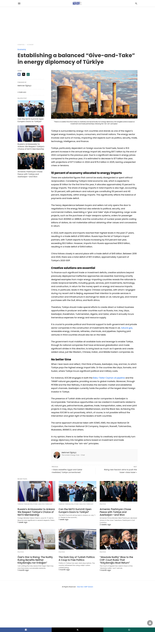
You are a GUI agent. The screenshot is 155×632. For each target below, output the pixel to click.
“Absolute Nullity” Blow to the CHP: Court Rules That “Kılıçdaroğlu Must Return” (116, 560)
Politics (103, 504)
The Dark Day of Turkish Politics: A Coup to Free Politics (76, 559)
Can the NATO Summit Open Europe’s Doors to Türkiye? (30, 120)
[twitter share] (23, 74)
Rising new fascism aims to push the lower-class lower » (120, 471)
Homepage (21, 45)
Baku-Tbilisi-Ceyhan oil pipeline (109, 377)
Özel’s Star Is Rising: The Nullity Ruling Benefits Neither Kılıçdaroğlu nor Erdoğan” (35, 560)
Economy (30, 45)
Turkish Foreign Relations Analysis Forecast (35, 504)
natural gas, (127, 327)
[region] (78, 24)
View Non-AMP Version (85, 587)
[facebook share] (19, 74)
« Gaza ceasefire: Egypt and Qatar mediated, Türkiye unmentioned (67, 471)
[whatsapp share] (28, 74)
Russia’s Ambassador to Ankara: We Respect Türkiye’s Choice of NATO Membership (31, 146)
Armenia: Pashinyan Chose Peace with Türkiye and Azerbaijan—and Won (30, 173)
